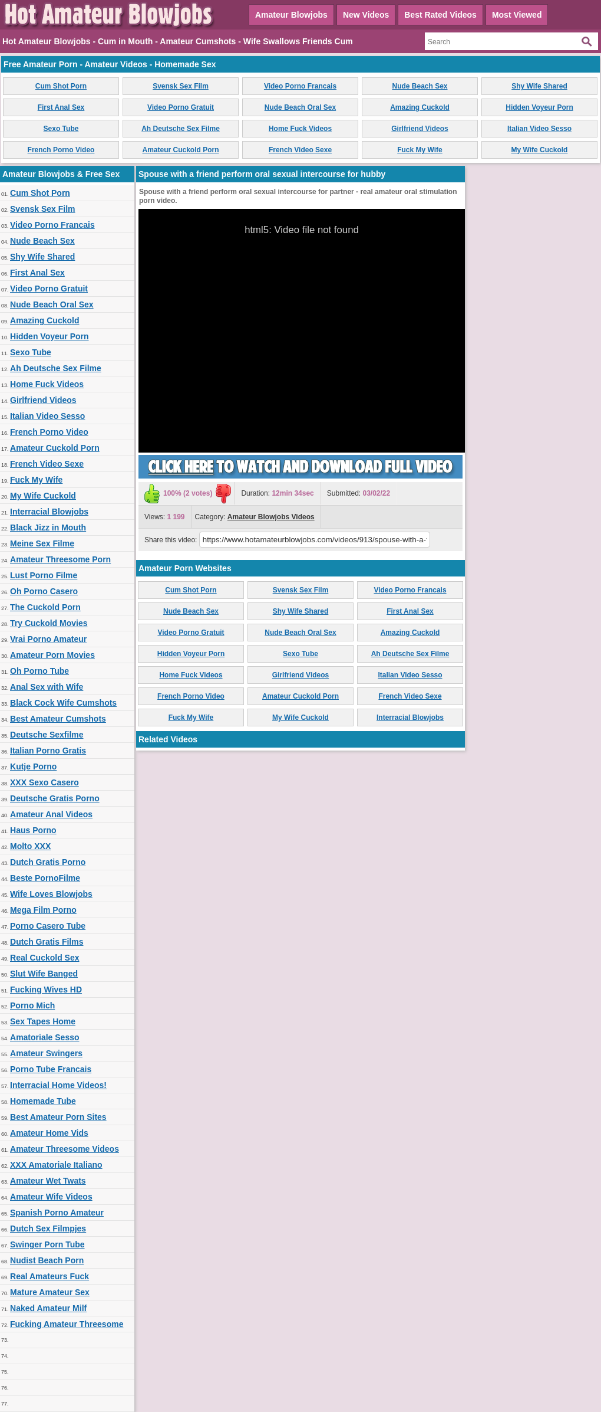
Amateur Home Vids (49, 1133)
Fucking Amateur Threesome (66, 1324)
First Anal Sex (61, 107)
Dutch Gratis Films (46, 941)
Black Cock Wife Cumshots (63, 702)
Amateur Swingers (46, 1053)
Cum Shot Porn (61, 86)
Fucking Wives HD (46, 989)
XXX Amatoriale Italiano (56, 1164)
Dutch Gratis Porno (47, 862)
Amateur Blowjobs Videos (271, 517)
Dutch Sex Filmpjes (48, 1228)
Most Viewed (517, 14)
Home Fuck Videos (300, 129)
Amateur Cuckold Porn (180, 150)
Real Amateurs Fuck (49, 1276)
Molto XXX (30, 846)
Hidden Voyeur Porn (539, 107)
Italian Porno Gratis (48, 750)
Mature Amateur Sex (50, 1292)
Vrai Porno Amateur (48, 639)
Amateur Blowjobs (291, 14)
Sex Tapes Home (42, 1021)
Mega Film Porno (43, 910)
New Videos (366, 14)
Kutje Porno (33, 766)
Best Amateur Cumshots (58, 718)
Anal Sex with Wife (46, 687)
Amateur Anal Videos (51, 814)
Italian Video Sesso (539, 129)
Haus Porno (33, 830)
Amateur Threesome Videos (64, 1149)
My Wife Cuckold (539, 150)
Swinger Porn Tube (47, 1244)
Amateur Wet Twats (48, 1180)
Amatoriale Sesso (45, 1037)
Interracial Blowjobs (49, 511)
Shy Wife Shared (539, 86)
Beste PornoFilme (45, 878)
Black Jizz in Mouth (48, 527)
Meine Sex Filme (42, 543)
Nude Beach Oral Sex (300, 107)
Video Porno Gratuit (180, 107)
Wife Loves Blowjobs (51, 894)
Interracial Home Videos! (58, 1085)
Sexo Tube (61, 129)
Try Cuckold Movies (48, 623)
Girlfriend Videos (419, 129)
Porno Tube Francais (50, 1069)
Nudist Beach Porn (47, 1260)
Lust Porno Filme (43, 575)
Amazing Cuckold (420, 107)
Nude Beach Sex (419, 86)
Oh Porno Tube (39, 671)
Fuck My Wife (420, 150)
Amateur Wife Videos (51, 1196)
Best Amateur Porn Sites (58, 1117)
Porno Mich (32, 1005)
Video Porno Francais (300, 86)
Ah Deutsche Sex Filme (180, 129)
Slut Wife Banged (44, 973)
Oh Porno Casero (44, 591)
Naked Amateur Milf (48, 1308)
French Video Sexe (300, 150)
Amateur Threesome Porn (60, 559)
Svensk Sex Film (181, 86)
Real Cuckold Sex (45, 957)
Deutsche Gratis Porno (55, 798)
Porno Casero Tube (47, 926)
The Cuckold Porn (45, 607)
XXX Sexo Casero (44, 782)
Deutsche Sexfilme (47, 734)
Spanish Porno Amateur (57, 1212)
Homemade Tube (43, 1101)
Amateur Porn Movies (52, 655)
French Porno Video (61, 150)
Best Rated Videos (440, 14)
